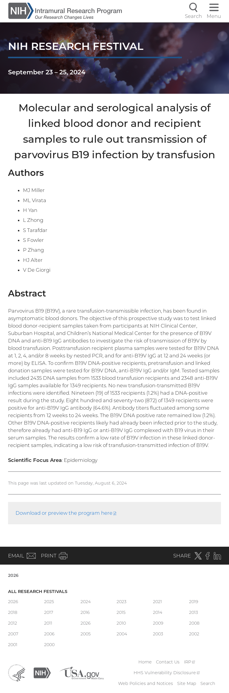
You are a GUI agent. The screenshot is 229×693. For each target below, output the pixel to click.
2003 (158, 634)
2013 (193, 612)
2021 (157, 601)
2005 (86, 634)
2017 (48, 612)
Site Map (186, 683)
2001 (12, 644)
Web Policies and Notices (145, 683)
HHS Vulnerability (167, 672)
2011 (48, 623)
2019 (193, 601)
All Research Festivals (37, 591)
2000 (49, 644)
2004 (122, 634)
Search (207, 683)
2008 (194, 623)
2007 (13, 634)
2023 (121, 601)
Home (145, 662)
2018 (12, 612)
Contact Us (168, 662)
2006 (49, 634)
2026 (13, 575)
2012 (12, 623)
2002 (194, 634)
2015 (121, 612)
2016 (85, 612)
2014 (157, 612)
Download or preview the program (66, 513)
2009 (158, 623)
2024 (86, 601)
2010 (121, 623)
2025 (49, 601)
